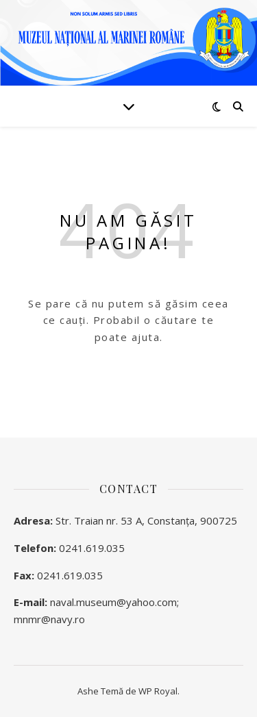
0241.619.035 (92, 548)
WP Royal (158, 691)
